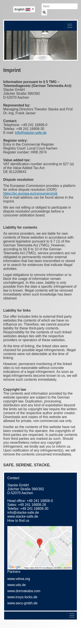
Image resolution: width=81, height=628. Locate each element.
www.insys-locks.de (22, 597)
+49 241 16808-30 (34, 508)
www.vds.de (16, 585)
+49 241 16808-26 (32, 505)
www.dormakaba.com (23, 591)
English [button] (22, 9)
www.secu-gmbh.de (22, 603)
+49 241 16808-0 (40, 501)
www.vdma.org (18, 579)
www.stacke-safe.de (22, 516)
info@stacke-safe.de (30, 133)
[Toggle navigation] (70, 26)
